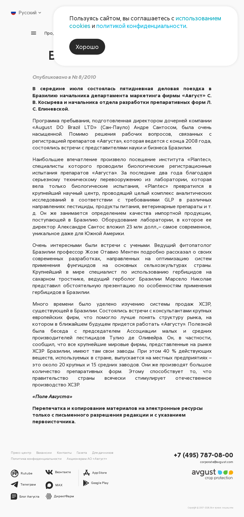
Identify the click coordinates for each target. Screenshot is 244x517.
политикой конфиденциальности (141, 25)
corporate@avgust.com (217, 461)
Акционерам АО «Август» (83, 458)
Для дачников (99, 452)
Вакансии (43, 452)
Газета (79, 452)
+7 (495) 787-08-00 (203, 455)
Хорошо (87, 46)
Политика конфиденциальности (34, 458)
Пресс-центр (21, 452)
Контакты (62, 452)
